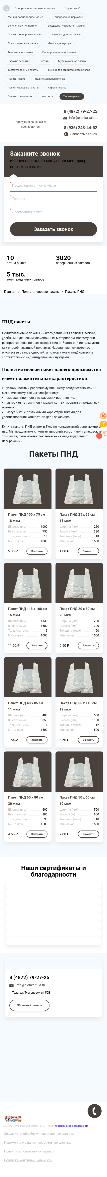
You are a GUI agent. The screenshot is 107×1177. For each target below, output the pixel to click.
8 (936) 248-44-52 (80, 127)
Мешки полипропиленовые (24, 17)
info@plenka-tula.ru (83, 118)
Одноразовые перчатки (65, 17)
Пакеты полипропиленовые (25, 34)
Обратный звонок (29, 1005)
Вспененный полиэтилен (23, 25)
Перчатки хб (70, 8)
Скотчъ (44, 61)
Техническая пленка (20, 52)
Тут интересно (71, 96)
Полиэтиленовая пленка (50, 78)
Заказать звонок (83, 134)
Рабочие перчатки (19, 61)
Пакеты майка (16, 78)
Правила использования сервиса (29, 1151)
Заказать (37, 551)
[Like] (103, 418)
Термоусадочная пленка (66, 34)
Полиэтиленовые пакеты (23, 87)
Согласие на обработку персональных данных (39, 1134)
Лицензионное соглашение (71, 1126)
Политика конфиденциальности (28, 1160)
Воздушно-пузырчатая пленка (66, 25)
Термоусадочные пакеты (23, 70)
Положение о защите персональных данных (37, 1143)
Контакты (47, 96)
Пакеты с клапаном (20, 96)
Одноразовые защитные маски (34, 8)
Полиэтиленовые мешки (23, 43)
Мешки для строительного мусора (69, 70)
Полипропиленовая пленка (59, 52)
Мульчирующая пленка (72, 61)
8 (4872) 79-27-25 (80, 111)
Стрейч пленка (57, 87)
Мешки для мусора (59, 43)
